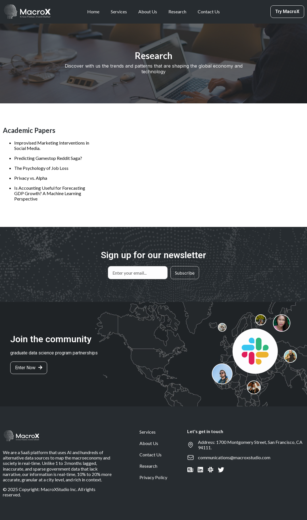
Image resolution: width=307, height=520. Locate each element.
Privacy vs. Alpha (30, 178)
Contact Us (209, 11)
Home (93, 11)
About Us (147, 11)
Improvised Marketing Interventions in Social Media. (51, 145)
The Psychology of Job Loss (41, 168)
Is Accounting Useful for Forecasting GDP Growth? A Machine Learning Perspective (49, 193)
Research (177, 11)
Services (119, 11)
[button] (287, 11)
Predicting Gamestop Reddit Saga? (48, 158)
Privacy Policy (153, 477)
